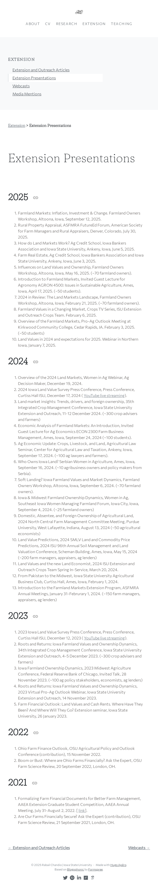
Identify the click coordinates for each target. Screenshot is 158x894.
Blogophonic (75, 869)
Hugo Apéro (118, 864)
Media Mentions (26, 93)
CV (48, 24)
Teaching (121, 24)
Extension (94, 24)
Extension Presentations (34, 77)
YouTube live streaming (104, 395)
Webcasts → (139, 847)
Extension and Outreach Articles (41, 69)
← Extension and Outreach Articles (39, 847)
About (33, 24)
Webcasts (21, 85)
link (82, 810)
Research (67, 24)
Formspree (95, 869)
